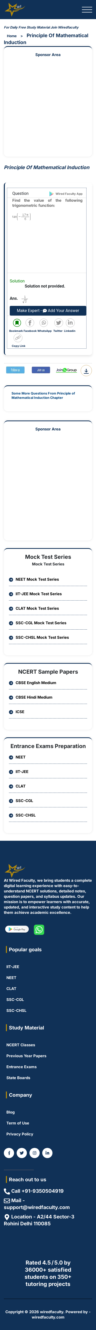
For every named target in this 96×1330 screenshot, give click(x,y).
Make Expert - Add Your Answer (48, 310)
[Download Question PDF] (86, 370)
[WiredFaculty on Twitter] (22, 1153)
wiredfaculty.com (48, 1317)
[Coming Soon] (47, 1153)
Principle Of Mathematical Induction (46, 39)
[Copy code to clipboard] (19, 340)
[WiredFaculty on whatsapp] (39, 929)
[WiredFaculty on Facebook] (9, 1153)
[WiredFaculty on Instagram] (34, 1153)
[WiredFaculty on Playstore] (16, 929)
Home (12, 36)
